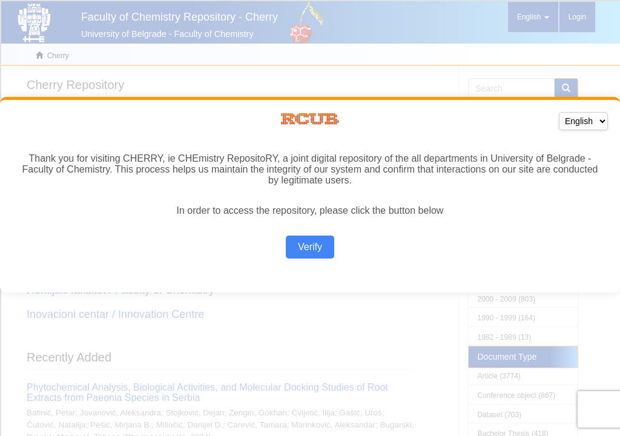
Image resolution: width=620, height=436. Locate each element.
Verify (310, 247)
